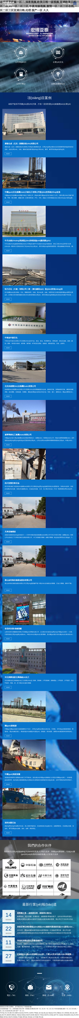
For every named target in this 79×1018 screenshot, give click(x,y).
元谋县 (61, 1015)
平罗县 (2, 1013)
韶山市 (73, 1015)
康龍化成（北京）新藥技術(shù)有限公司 (21, 144)
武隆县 (59, 1013)
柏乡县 (21, 1013)
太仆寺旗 (35, 1017)
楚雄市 (9, 1015)
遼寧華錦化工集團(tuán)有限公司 (18, 435)
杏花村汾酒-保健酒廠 (13, 629)
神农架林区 (67, 1015)
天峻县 (19, 1015)
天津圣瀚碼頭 (10, 532)
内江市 (7, 1013)
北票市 (31, 1013)
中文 (64, 3)
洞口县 (72, 1013)
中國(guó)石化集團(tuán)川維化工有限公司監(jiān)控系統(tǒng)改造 (32, 192)
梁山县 (46, 1013)
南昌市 (37, 1015)
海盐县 (50, 1013)
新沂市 (4, 1015)
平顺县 (36, 1013)
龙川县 (41, 1013)
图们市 (12, 1013)
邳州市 (26, 1013)
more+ (8, 154)
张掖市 (16, 1013)
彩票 (32, 1015)
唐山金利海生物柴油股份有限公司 (18, 580)
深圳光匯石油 (10, 823)
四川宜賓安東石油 (12, 483)
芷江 (63, 1013)
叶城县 (20, 1017)
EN (69, 3)
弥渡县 (15, 1017)
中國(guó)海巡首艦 (12, 774)
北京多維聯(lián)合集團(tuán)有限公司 (20, 386)
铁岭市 (28, 1015)
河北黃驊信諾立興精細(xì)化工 (17, 677)
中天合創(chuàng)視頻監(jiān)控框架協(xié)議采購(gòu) (28, 241)
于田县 (41, 1015)
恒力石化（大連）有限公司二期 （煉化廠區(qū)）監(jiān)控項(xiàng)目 (34, 289)
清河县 (5, 1017)
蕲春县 (14, 1015)
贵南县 (23, 1015)
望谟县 (67, 1013)
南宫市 (46, 1015)
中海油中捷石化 (11, 338)
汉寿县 (51, 1015)
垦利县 (25, 1017)
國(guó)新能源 (11, 726)
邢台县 (41, 1017)
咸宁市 (56, 1015)
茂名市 (10, 1017)
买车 (54, 1013)
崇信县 (30, 1017)
